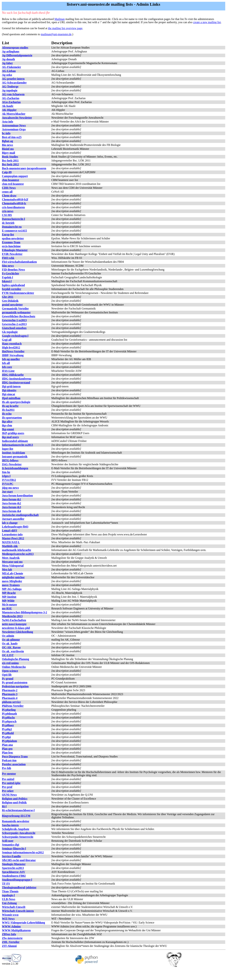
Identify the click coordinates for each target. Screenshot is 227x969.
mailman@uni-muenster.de (56, 34)
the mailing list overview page (65, 28)
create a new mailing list (207, 22)
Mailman (59, 19)
